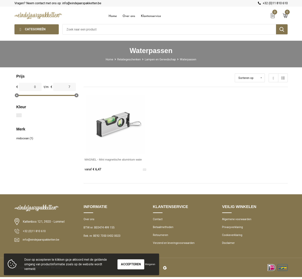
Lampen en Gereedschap (160, 59)
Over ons (128, 16)
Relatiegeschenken (128, 59)
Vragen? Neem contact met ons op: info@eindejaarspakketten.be (57, 3)
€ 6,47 (93, 169)
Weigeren (150, 264)
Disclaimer (228, 245)
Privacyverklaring (232, 228)
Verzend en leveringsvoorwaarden (174, 245)
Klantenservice (151, 16)
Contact (158, 220)
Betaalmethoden (163, 228)
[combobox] (169, 29)
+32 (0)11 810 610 (275, 3)
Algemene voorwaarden (237, 220)
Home (113, 16)
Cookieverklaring (232, 236)
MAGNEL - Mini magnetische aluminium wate (115, 159)
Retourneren (161, 236)
